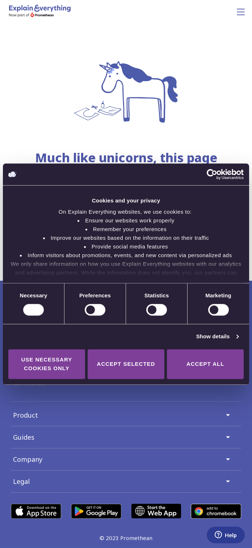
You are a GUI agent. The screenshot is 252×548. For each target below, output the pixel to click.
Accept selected (126, 364)
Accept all (205, 364)
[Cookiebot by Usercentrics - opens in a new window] (212, 174)
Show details (213, 337)
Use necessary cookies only (46, 363)
